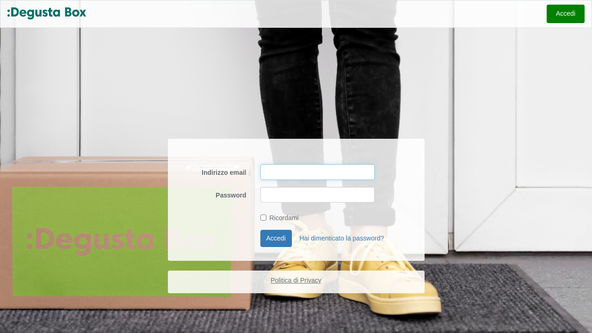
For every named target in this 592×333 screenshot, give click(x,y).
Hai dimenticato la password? (341, 238)
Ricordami (279, 218)
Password (231, 195)
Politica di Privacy (296, 280)
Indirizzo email (224, 172)
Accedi (565, 13)
